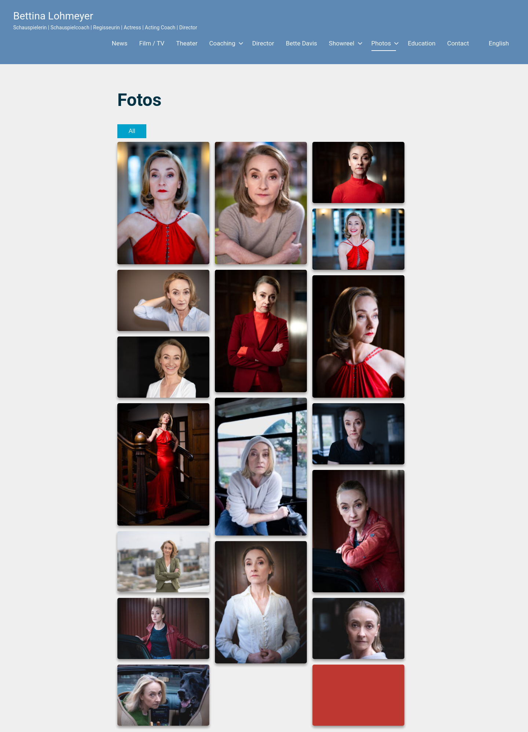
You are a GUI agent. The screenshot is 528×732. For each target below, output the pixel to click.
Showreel (344, 43)
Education (421, 43)
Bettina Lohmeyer (53, 16)
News (120, 43)
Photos (383, 43)
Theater (186, 43)
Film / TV (152, 43)
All (132, 131)
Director (263, 43)
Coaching (224, 43)
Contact (458, 43)
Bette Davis (301, 43)
